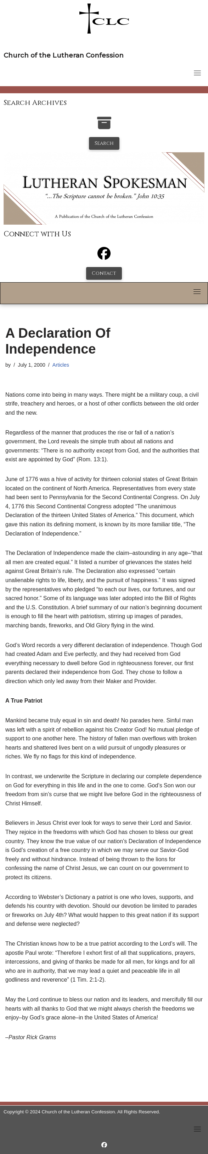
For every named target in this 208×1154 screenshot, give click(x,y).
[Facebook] (104, 256)
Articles (60, 365)
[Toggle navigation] (197, 73)
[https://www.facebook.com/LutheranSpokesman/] (104, 1145)
